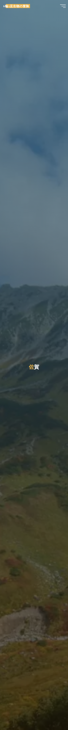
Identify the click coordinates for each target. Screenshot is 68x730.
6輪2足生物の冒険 (16, 6)
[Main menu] (63, 6)
